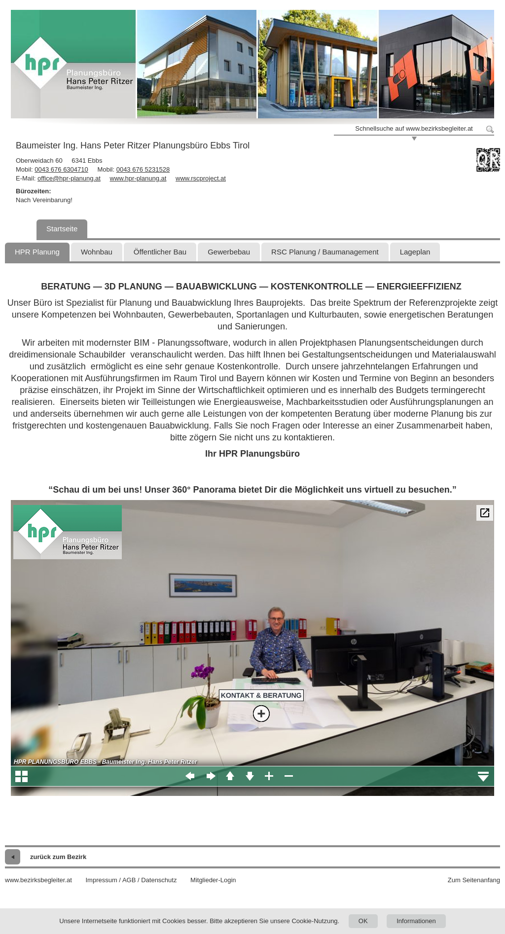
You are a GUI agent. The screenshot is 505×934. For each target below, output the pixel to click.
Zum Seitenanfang (474, 880)
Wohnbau (96, 252)
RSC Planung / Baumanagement (325, 252)
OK (363, 921)
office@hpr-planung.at (69, 178)
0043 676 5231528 (143, 169)
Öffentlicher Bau (160, 252)
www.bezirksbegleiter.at (38, 880)
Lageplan (415, 252)
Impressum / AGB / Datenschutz (131, 880)
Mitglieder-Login (213, 880)
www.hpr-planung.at (138, 178)
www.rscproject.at (201, 178)
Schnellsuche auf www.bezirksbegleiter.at (413, 128)
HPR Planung (37, 252)
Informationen (416, 921)
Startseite (61, 228)
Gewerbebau (229, 252)
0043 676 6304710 (61, 169)
